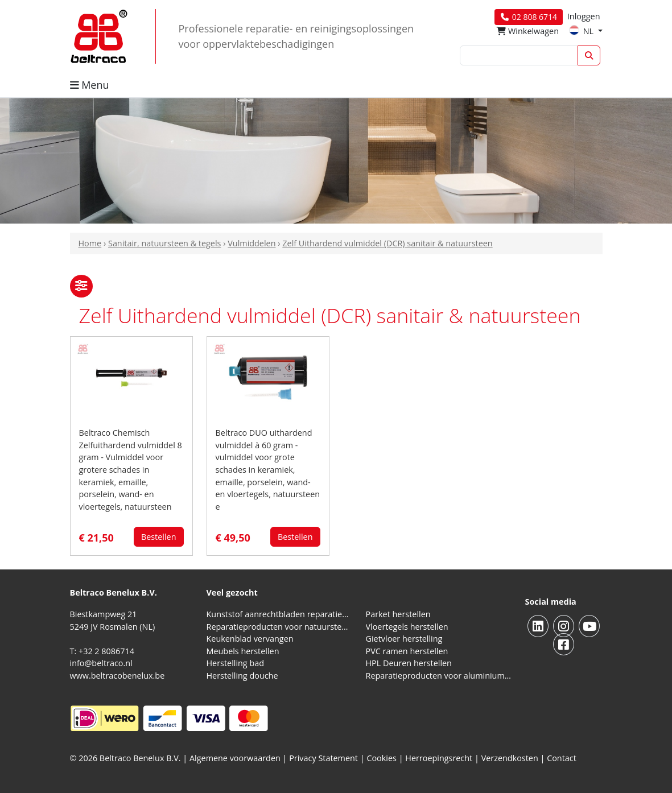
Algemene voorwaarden (235, 758)
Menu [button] (89, 85)
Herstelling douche (242, 675)
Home (90, 243)
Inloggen (583, 16)
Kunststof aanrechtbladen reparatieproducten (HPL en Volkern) (279, 614)
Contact (561, 758)
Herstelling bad (236, 663)
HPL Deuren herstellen (409, 663)
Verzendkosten (509, 758)
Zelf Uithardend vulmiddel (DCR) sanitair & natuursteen (387, 243)
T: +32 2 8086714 (102, 651)
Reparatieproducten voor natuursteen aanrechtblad (279, 626)
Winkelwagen (528, 31)
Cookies (381, 758)
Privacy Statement (323, 758)
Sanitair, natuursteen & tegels (164, 243)
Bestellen (158, 536)
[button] (81, 286)
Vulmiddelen (251, 243)
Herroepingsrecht (440, 758)
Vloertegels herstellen (407, 626)
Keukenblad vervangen (250, 638)
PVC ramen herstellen (407, 651)
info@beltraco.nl (101, 663)
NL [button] (582, 31)
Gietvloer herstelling (404, 638)
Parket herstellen (398, 614)
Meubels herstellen (243, 651)
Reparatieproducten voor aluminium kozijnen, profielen (439, 675)
